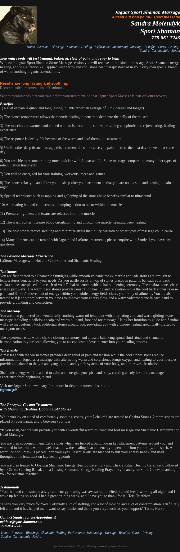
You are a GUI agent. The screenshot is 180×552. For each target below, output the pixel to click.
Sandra (145, 50)
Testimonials (160, 50)
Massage (136, 47)
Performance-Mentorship (111, 47)
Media (175, 50)
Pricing (173, 47)
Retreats (43, 47)
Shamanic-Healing (80, 47)
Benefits (150, 47)
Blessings (58, 47)
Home (31, 47)
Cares (162, 47)
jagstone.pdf (8, 390)
